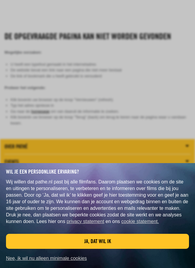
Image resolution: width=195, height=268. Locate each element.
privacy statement (85, 221)
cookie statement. (140, 221)
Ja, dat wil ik (97, 241)
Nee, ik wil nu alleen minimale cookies (46, 258)
